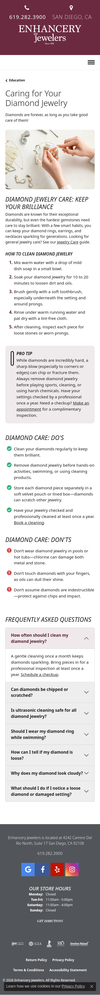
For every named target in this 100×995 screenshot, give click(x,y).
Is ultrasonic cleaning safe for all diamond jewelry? (44, 713)
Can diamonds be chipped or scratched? (39, 692)
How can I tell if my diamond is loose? (42, 755)
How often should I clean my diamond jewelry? (39, 638)
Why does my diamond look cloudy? (47, 773)
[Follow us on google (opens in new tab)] (28, 869)
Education (17, 80)
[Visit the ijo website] (17, 944)
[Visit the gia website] (35, 944)
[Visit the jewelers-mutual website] (79, 944)
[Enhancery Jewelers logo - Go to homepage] (50, 34)
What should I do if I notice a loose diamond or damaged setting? (46, 791)
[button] (7, 63)
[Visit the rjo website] (61, 944)
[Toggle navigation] (91, 62)
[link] (27, 10)
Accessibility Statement (68, 970)
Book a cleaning (29, 522)
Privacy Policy (63, 960)
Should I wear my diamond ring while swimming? (42, 734)
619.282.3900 (49, 853)
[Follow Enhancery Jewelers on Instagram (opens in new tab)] (72, 869)
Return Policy (36, 960)
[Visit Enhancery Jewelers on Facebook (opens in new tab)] (42, 869)
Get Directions (50, 921)
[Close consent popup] (91, 986)
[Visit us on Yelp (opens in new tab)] (57, 869)
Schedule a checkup (39, 674)
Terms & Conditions (28, 970)
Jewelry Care (67, 242)
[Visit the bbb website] (49, 944)
